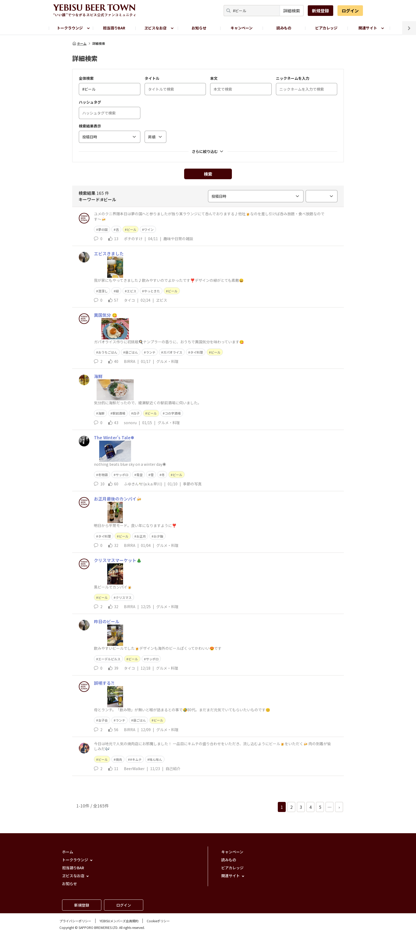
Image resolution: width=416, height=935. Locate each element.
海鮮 (101, 413)
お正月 (141, 536)
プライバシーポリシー (75, 921)
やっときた (152, 291)
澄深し (103, 291)
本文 (214, 78)
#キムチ (136, 759)
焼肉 (119, 759)
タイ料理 (196, 352)
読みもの (283, 27)
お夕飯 (158, 536)
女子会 (103, 720)
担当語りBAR (114, 27)
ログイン (350, 10)
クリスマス (124, 597)
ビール (131, 229)
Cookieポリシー (158, 921)
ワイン (149, 229)
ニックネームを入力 (292, 78)
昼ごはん (131, 352)
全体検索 (86, 78)
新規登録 (320, 10)
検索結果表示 (90, 126)
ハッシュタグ (90, 102)
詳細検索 (291, 10)
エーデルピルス (109, 659)
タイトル (152, 78)
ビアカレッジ (326, 27)
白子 (136, 413)
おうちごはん (107, 352)
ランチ (150, 352)
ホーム (79, 43)
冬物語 (103, 474)
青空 (139, 474)
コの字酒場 (173, 413)
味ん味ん (155, 759)
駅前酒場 (118, 413)
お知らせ (199, 27)
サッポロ (122, 474)
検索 (208, 174)
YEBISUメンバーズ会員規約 (118, 921)
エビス (131, 291)
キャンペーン (242, 27)
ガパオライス (172, 352)
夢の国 (103, 229)
